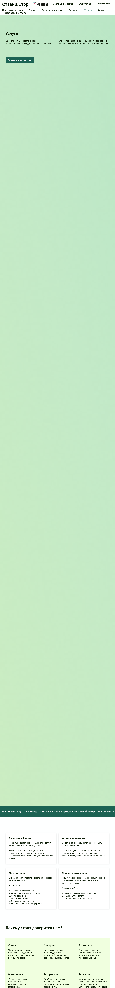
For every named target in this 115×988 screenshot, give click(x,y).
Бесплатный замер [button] (63, 4)
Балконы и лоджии (52, 10)
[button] (20, 60)
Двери (32, 10)
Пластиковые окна (12, 10)
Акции (101, 10)
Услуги (88, 10)
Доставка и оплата (15, 13)
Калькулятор (84, 4)
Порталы (73, 10)
